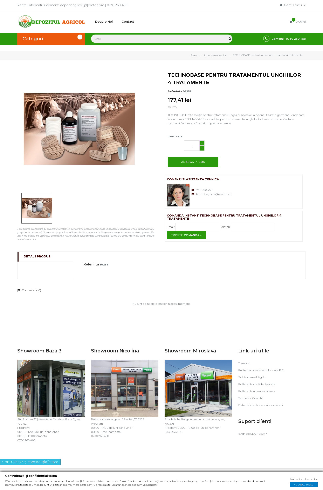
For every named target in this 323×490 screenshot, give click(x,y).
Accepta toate (304, 484)
